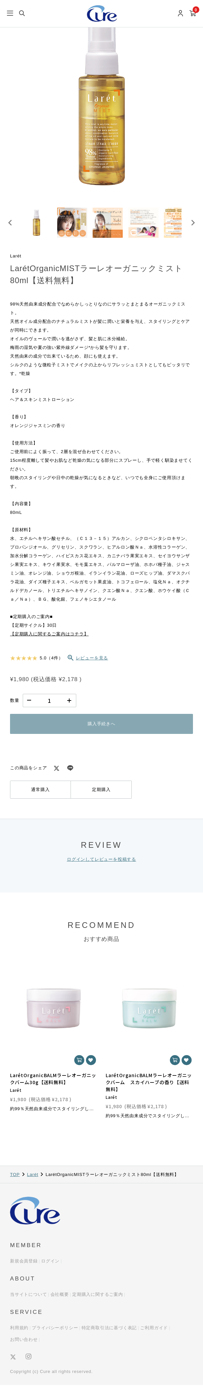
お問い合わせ (24, 1342)
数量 (14, 703)
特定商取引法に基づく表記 (109, 1331)
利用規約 (19, 1331)
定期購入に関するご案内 (97, 1297)
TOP (15, 1177)
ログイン (50, 1264)
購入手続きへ (101, 727)
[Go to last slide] (10, 224)
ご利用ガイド (154, 1331)
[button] (37, 224)
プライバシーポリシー (55, 1331)
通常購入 (40, 792)
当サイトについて (28, 1297)
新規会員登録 (24, 1264)
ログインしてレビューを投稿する (101, 862)
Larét (32, 1177)
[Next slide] (192, 224)
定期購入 (101, 792)
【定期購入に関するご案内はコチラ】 (49, 637)
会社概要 (59, 1297)
